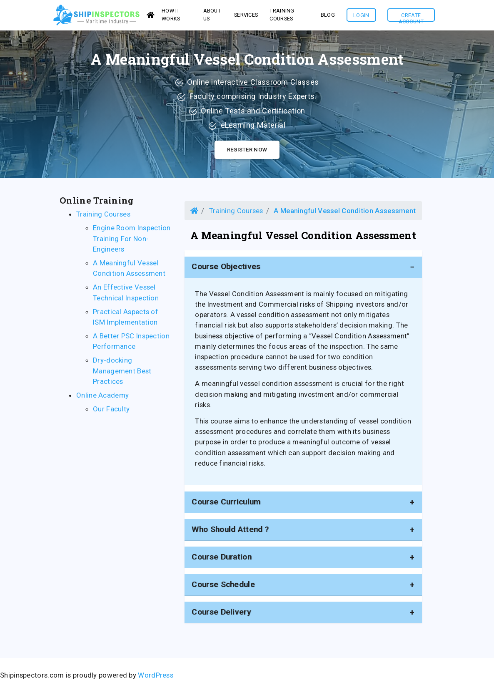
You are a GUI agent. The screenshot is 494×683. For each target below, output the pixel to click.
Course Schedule (223, 587)
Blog (328, 16)
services (246, 16)
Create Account (411, 18)
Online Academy (102, 397)
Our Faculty (111, 411)
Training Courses (281, 16)
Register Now (247, 152)
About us (212, 16)
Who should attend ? (230, 532)
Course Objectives (226, 269)
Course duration (222, 559)
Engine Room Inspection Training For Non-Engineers (132, 240)
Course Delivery (221, 614)
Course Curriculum (226, 504)
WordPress (155, 677)
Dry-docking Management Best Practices (122, 373)
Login (361, 16)
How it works (171, 16)
